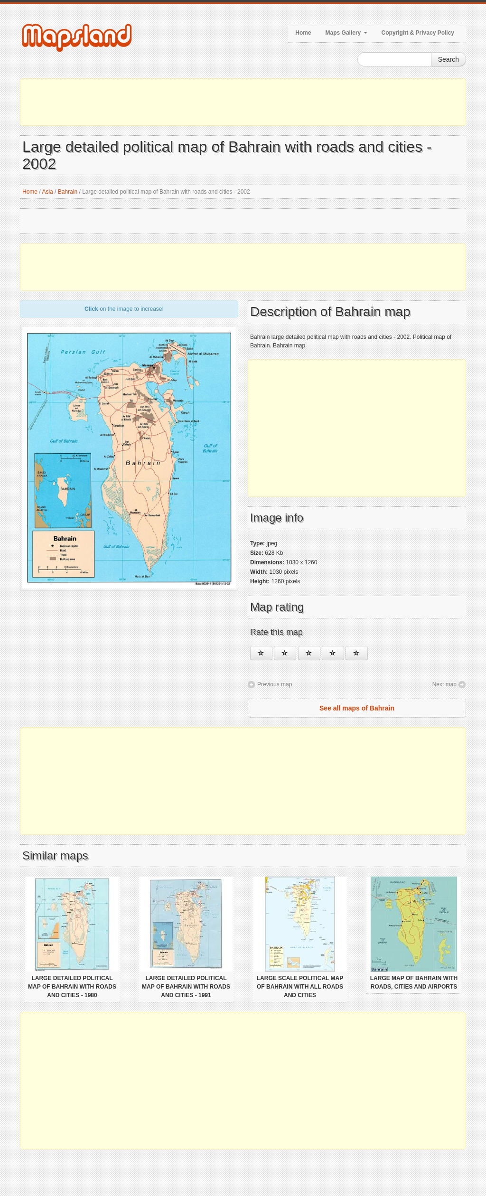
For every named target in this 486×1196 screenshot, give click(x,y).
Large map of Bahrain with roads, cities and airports (414, 982)
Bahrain (67, 191)
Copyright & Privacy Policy (418, 32)
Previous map (274, 684)
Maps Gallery (346, 32)
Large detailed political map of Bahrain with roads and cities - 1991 (186, 987)
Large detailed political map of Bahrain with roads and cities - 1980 (72, 987)
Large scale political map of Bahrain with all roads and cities (300, 987)
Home (303, 32)
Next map (444, 684)
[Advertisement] (243, 102)
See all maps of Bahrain (356, 708)
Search (448, 59)
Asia (47, 191)
